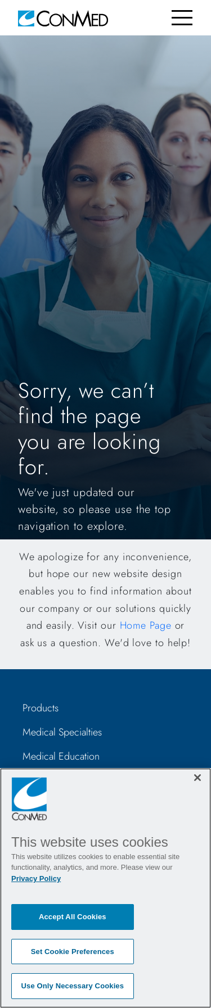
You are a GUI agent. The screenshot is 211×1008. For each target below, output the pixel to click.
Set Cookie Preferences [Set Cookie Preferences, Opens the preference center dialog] (72, 951)
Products (41, 708)
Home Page (146, 625)
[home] (63, 17)
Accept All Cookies (72, 916)
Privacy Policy (36, 878)
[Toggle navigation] (182, 17)
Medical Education (61, 756)
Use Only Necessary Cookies (72, 986)
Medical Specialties (62, 732)
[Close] (197, 777)
